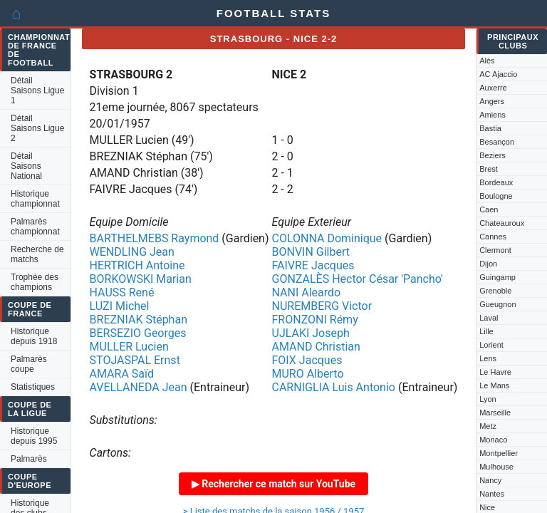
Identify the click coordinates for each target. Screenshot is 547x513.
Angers (491, 101)
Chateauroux (501, 223)
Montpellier (498, 453)
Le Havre (495, 372)
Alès (486, 60)
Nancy (490, 480)
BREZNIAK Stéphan (138, 319)
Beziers (492, 155)
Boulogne (496, 196)
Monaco (493, 439)
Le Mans (494, 385)
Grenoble (495, 290)
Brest (488, 169)
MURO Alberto (308, 373)
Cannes (492, 236)
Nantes (491, 493)
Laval (488, 318)
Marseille (495, 412)
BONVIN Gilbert (311, 252)
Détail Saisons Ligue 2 (37, 128)
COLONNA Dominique (327, 238)
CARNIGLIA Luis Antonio (333, 387)
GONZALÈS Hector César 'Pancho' (357, 279)
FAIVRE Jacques (313, 265)
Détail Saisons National (26, 166)
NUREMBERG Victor (322, 306)
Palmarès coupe (29, 364)
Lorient (491, 345)
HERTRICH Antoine (137, 265)
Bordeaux (496, 182)
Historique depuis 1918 (34, 336)
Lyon (487, 399)
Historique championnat (35, 199)
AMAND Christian (316, 346)
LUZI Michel (120, 306)
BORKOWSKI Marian (141, 279)
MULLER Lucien (129, 346)
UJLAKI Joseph (311, 333)
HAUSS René (122, 292)
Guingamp (497, 277)
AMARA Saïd (122, 373)
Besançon (496, 142)
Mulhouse (496, 466)
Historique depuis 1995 (34, 436)
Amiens (492, 114)
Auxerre (493, 87)
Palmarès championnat (35, 227)
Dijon (488, 263)
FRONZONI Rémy (315, 319)
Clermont (495, 250)
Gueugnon (497, 304)
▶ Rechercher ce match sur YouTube (273, 483)
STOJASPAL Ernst (135, 360)
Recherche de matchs (37, 254)
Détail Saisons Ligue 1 (37, 90)
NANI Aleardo (306, 292)
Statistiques (33, 387)
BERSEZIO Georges (138, 333)
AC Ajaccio (498, 74)
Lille (486, 331)
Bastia (490, 128)
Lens (487, 358)
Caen (488, 209)
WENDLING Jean (132, 252)
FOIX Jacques (307, 360)
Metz (487, 426)
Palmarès (29, 459)
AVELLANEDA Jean (138, 387)
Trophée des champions (34, 282)
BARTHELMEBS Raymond (154, 238)
